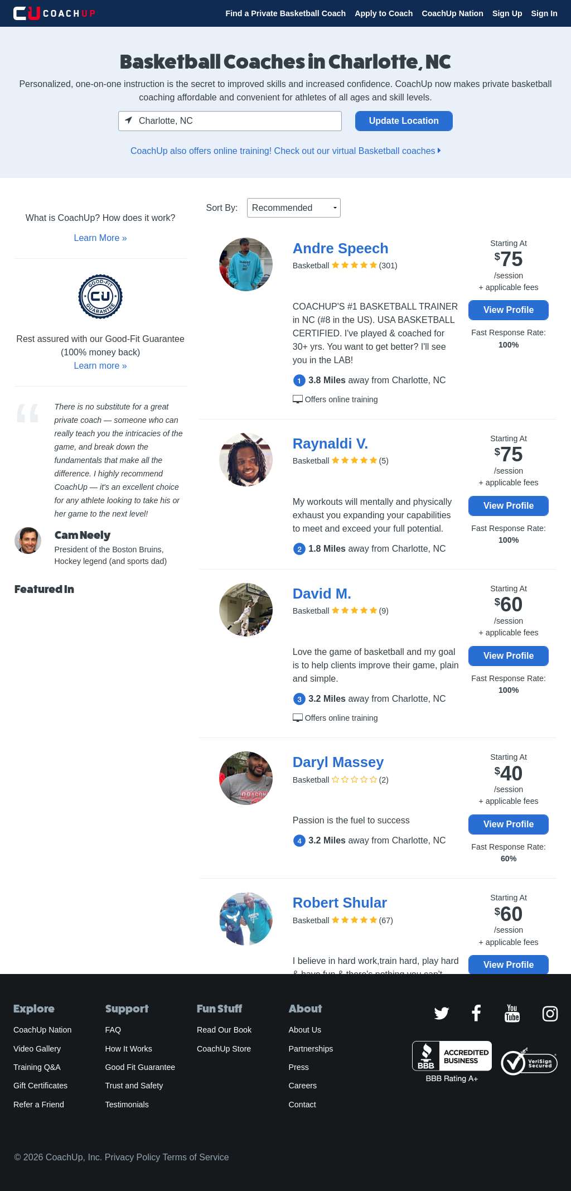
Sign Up (507, 13)
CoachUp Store (224, 1048)
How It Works (128, 1048)
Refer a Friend (38, 1104)
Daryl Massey (338, 762)
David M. (322, 593)
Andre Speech (341, 248)
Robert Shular (340, 902)
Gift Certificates (40, 1085)
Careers (303, 1085)
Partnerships (311, 1048)
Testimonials (127, 1104)
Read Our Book (224, 1029)
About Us (305, 1029)
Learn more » (100, 365)
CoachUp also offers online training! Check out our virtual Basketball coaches (285, 151)
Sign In (544, 13)
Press (299, 1067)
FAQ (113, 1029)
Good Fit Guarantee (140, 1067)
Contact (302, 1104)
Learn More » (100, 238)
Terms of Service (195, 1157)
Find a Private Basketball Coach (285, 13)
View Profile (508, 310)
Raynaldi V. (331, 443)
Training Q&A (37, 1067)
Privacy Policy (133, 1157)
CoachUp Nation (452, 13)
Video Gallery (37, 1048)
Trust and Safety (134, 1085)
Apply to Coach (384, 13)
